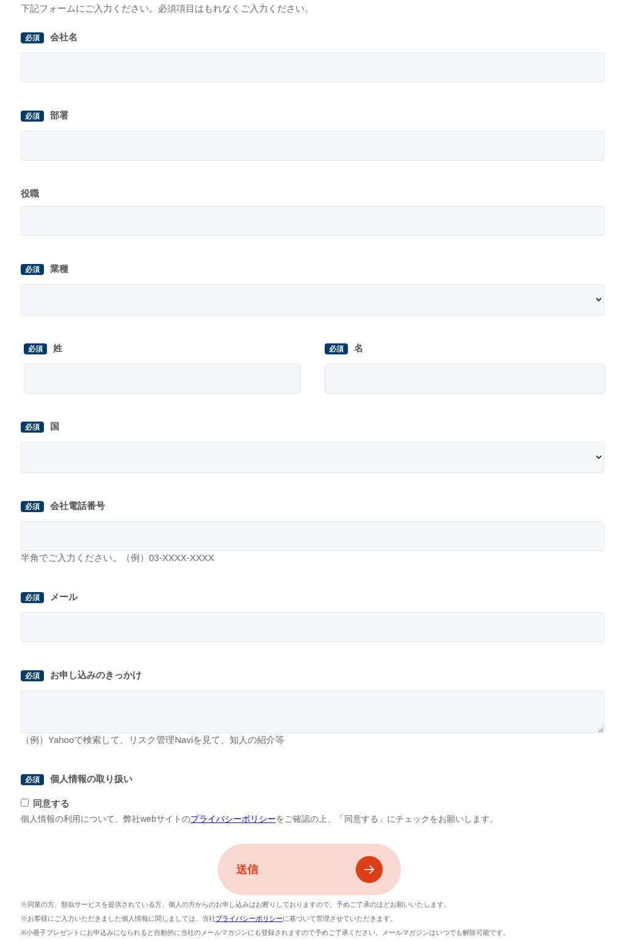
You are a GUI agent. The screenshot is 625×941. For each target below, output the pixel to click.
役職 (30, 193)
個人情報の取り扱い (91, 779)
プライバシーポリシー (233, 819)
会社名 (64, 37)
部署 (59, 115)
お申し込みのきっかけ (96, 675)
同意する (51, 803)
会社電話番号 (77, 505)
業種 (59, 268)
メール (64, 596)
